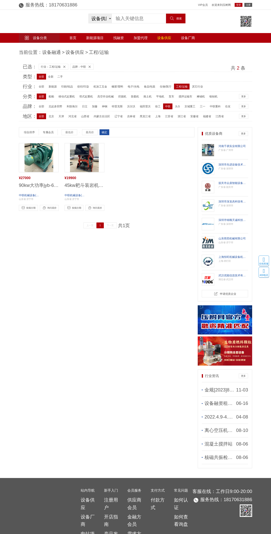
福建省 (204, 113)
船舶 (48, 93)
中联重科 (211, 103)
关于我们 (121, 511)
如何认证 (179, 476)
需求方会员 (134, 488)
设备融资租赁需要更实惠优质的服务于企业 (220, 395)
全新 (47, 73)
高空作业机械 (102, 93)
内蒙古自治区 (98, 113)
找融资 (118, 38)
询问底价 (49, 201)
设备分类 (36, 38)
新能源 (49, 83)
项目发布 (109, 495)
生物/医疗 (162, 83)
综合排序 (29, 129)
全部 (38, 73)
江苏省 (166, 113)
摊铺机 (197, 93)
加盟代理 (141, 38)
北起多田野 (52, 103)
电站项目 (86, 488)
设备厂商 (188, 38)
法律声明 (166, 511)
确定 (104, 129)
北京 (48, 113)
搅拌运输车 (182, 93)
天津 (58, 113)
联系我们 (152, 511)
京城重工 (186, 103)
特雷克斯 (113, 103)
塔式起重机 (83, 93)
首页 (72, 38)
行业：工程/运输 (52, 63)
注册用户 (109, 476)
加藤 (91, 103)
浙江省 (178, 113)
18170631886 (47, 4)
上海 (154, 113)
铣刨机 (210, 93)
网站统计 (5, 531)
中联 (164, 103)
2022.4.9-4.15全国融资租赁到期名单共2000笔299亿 (220, 405)
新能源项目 (95, 38)
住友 (224, 103)
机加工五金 (97, 83)
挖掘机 (119, 93)
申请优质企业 (225, 290)
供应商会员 (134, 476)
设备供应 (164, 38)
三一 (199, 103)
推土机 (144, 93)
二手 (56, 73)
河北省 (69, 113)
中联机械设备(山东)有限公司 (29, 189)
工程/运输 (67, 50)
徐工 (154, 103)
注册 (248, 5)
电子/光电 (130, 83)
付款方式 (156, 476)
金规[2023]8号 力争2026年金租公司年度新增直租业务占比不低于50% (220, 384)
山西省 (82, 113)
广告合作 (137, 511)
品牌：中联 (80, 63)
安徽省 (191, 113)
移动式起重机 (63, 93)
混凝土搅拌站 (213, 426)
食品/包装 (146, 83)
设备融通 (37, 50)
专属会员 (48, 129)
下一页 (113, 219)
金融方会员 (134, 482)
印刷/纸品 (64, 83)
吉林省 (128, 113)
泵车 (168, 93)
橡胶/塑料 (114, 83)
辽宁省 (115, 113)
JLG (174, 103)
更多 (243, 93)
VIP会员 (203, 4)
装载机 (132, 93)
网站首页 (104, 511)
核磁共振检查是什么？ (218, 436)
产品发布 (109, 488)
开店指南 (109, 482)
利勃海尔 (68, 103)
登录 (238, 5)
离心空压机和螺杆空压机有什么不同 (220, 416)
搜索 (176, 18)
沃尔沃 (128, 103)
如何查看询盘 (182, 482)
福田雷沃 (141, 103)
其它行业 (194, 83)
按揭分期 (28, 201)
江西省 (216, 113)
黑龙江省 (141, 113)
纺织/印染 (80, 83)
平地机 (157, 93)
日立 (81, 103)
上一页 (92, 219)
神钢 (101, 103)
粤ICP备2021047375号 (170, 517)
